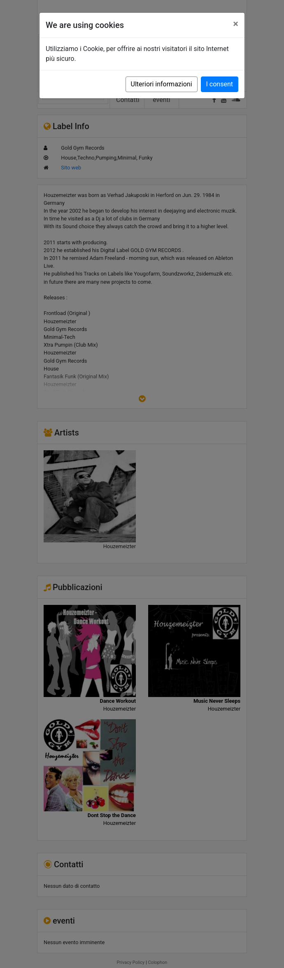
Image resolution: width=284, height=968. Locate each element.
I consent (219, 84)
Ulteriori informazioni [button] (161, 84)
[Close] (235, 24)
